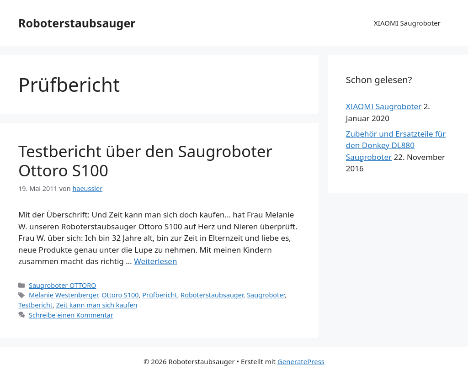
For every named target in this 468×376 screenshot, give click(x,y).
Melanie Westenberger (63, 295)
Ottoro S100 (119, 295)
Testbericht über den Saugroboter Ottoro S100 (145, 160)
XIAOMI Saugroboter (407, 22)
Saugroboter (266, 295)
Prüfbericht (159, 295)
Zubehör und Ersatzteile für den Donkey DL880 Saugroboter (396, 145)
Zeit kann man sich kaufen (97, 305)
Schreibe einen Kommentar (71, 315)
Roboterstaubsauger (77, 23)
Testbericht (35, 305)
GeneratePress (300, 361)
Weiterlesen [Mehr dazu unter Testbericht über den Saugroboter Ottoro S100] (155, 261)
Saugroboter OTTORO (62, 285)
